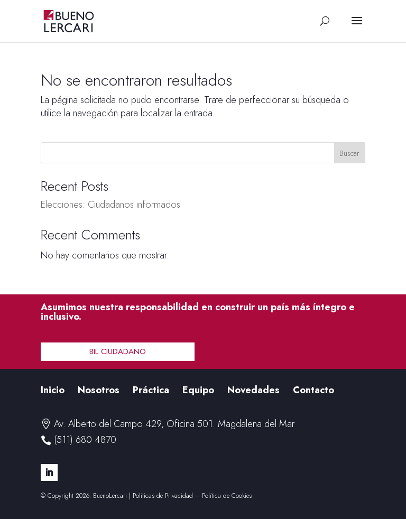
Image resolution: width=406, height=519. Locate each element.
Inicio (52, 390)
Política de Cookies (227, 496)
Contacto (313, 390)
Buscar (349, 153)
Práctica (151, 390)
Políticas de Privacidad (163, 496)
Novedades (253, 390)
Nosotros (98, 390)
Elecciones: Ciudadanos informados (110, 204)
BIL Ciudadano (117, 351)
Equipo (198, 390)
